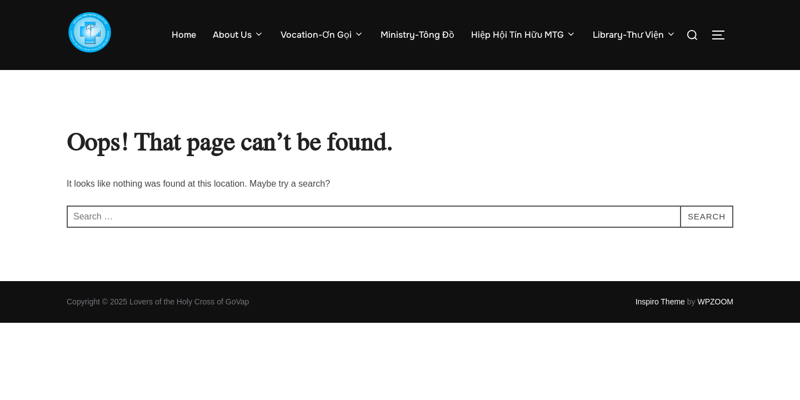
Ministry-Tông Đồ (417, 35)
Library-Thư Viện (634, 35)
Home (184, 35)
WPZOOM (715, 323)
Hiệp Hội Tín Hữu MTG (523, 35)
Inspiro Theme (660, 323)
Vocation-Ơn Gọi (322, 35)
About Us (238, 35)
